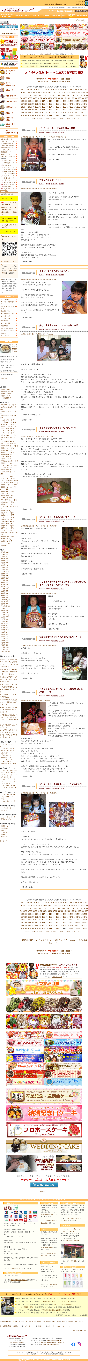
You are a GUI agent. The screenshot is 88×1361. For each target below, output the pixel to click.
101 (65, 98)
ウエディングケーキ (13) (8, 426)
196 (64, 113)
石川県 (54, 594)
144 (82, 104)
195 (61, 113)
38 (41, 92)
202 (85, 113)
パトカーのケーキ (44, 137)
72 (59, 95)
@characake (45, 1342)
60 (29, 95)
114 (43, 101)
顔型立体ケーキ (43, 334)
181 (78, 110)
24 (73, 90)
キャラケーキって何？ (7, 313)
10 (38, 90)
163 (82, 107)
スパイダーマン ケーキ (8, 781)
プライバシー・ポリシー (8, 331)
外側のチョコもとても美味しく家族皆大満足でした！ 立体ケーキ (9, 709)
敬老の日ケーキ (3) (7, 450)
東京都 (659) (5, 630)
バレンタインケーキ (9, 165)
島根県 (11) (4, 628)
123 (75, 101)
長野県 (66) (4, 623)
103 (72, 98)
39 (44, 92)
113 (40, 101)
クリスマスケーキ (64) (8, 428)
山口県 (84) (4, 593)
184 (22, 113)
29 (86, 90)
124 (78, 101)
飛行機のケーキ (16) (7, 513)
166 (25, 110)
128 (25, 104)
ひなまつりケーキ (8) (7, 424)
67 (46, 95)
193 (54, 113)
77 (72, 95)
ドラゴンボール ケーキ (8, 785)
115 (47, 101)
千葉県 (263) (5, 615)
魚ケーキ (4, 834)
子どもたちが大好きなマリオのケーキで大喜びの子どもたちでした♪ (9, 679)
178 (68, 110)
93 (44, 98)
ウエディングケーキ (7, 150)
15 (51, 90)
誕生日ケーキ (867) (7, 463)
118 (57, 101)
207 (36, 115)
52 (77, 92)
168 (32, 110)
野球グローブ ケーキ (7, 819)
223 (29, 118)
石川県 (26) (4, 612)
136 (54, 104)
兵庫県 (40, 701)
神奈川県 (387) (5, 606)
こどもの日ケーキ (8, 176)
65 (41, 95)
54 (82, 92)
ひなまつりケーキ (8, 167)
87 (29, 98)
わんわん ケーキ (6, 757)
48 (67, 92)
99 (59, 98)
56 (87, 92)
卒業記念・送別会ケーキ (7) (9, 461)
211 (50, 115)
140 (68, 104)
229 (50, 118)
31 (24, 92)
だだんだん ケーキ (7, 753)
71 (57, 95)
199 (75, 113)
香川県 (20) (4, 580)
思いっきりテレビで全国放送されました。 (14, 349)
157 (61, 107)
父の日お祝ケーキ (8, 178)
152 (43, 107)
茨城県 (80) (4, 556)
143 (78, 104)
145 (85, 104)
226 (40, 118)
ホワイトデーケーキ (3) (8, 444)
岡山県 (53, 137)
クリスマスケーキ (8, 189)
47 (64, 92)
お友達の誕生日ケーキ (7, 145)
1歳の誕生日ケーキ (6, 139)
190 (43, 113)
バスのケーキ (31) (6, 519)
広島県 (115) (5, 578)
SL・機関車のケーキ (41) (9, 500)
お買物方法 (4, 326)
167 (29, 110)
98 (56, 98)
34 (31, 92)
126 (85, 101)
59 (26, 95)
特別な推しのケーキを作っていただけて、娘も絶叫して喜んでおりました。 (9, 672)
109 (25, 101)
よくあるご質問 (5, 323)
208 (40, 115)
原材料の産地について (8, 34)
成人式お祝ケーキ (8, 163)
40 (46, 92)
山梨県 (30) (4, 595)
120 (64, 101)
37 (39, 92)
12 (43, 90)
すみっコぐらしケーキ (8, 772)
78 (74, 95)
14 (48, 90)
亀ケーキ (4, 837)
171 (43, 110)
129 (29, 104)
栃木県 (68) (4, 634)
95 (49, 98)
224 (33, 118)
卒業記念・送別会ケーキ (8, 156)
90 (36, 98)
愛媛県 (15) (4, 554)
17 (56, 90)
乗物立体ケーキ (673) (7, 515)
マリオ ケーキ (5, 799)
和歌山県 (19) (5, 651)
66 (44, 95)
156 (57, 107)
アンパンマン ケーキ (7, 748)
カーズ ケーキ (5, 810)
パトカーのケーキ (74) (8, 521)
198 (71, 113)
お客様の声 (4, 321)
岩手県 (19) (4, 563)
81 (82, 95)
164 (85, 107)
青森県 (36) (4, 608)
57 (21, 95)
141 (71, 104)
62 (34, 95)
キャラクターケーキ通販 (17, 1342)
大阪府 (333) (5, 617)
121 (68, 101)
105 (79, 98)
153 (47, 107)
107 (86, 98)
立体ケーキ (47, 701)
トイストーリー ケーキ (8, 779)
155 (54, 107)
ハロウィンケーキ (8, 184)
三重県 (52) (4, 589)
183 (85, 110)
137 (57, 104)
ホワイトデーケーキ (9, 169)
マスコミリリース (6, 318)
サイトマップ (5, 336)
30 (21, 92)
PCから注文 (14, 29)
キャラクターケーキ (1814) (9, 482)
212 (54, 115)
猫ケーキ (4, 830)
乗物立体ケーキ (61, 137)
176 (61, 110)
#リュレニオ (60, 1342)
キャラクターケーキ (44, 189)
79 (77, 95)
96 (51, 98)
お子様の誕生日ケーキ (7, 141)
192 (50, 113)
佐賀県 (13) (4, 584)
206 (32, 115)
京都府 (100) (5, 571)
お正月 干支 (7, 160)
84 (21, 98)
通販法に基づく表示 (7, 328)
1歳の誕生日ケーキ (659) (8, 405)
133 (43, 104)
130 (32, 104)
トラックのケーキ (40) (8, 517)
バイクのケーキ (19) (7, 502)
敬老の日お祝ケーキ (9, 182)
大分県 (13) (4, 619)
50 (72, 92)
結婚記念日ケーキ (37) (8, 452)
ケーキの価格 (5, 299)
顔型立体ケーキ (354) (7, 491)
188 (36, 113)
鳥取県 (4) (4, 625)
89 (34, 98)
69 (51, 95)
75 (67, 95)
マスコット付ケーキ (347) (9, 485)
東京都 (54, 280)
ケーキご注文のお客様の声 (42, 54)
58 (24, 95)
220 (82, 115)
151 (40, 107)
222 (26, 118)
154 (50, 107)
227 (43, 118)
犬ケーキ (4, 832)
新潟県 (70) (4, 604)
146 (22, 107)
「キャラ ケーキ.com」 (68, 1231)
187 (32, 113)
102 (68, 98)
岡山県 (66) (4, 558)
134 (47, 104)
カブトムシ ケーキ (7, 828)
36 (36, 92)
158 (64, 107)
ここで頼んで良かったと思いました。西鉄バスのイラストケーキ (9, 702)
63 (36, 95)
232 (61, 118)
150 (36, 107)
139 (64, 104)
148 (29, 107)
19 (61, 90)
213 (57, 115)
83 (87, 95)
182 (82, 110)
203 (22, 115)
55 (84, 92)
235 (71, 118)
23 (71, 90)
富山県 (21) (4, 638)
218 (75, 115)
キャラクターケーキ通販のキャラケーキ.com (57, 940)
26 (78, 90)
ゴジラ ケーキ (5, 783)
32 (26, 92)
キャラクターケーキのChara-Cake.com (45, 1360)
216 (68, 115)
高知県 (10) (4, 582)
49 (69, 92)
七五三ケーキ (7, 186)
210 (47, 115)
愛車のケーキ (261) (7, 523)
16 (53, 90)
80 (79, 95)
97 (54, 98)
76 (69, 95)
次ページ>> (78, 118)
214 (61, 115)
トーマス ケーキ (6, 808)
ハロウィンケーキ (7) (7, 433)
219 (78, 115)
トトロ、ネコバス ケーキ (9, 770)
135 (50, 104)
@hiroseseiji (53, 1342)
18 (58, 90)
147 (25, 107)
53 (79, 92)
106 (82, 98)
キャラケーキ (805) (7, 476)
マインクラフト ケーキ (8, 801)
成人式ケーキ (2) (6, 459)
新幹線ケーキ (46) (6, 504)
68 (49, 95)
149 (32, 107)
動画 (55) (4, 545)
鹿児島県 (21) (5, 599)
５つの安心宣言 (5, 316)
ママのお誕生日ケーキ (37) (9, 446)
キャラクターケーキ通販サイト (70, 1229)
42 (51, 92)
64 (39, 95)
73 (61, 95)
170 (40, 110)
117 (54, 101)
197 (68, 113)
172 (47, 110)
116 (50, 101)
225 (36, 118)
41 (49, 92)
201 (82, 113)
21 (66, 90)
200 (78, 113)
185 (25, 113)
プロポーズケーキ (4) (7, 441)
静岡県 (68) (4, 610)
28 (83, 90)
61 (31, 95)
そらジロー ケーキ (7, 759)
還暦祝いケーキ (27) (7, 448)
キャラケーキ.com (26, 54)
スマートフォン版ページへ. (54, 4)
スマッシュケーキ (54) (8, 431)
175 (57, 110)
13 (46, 90)
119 (61, 101)
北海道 (51, 334)
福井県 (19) (4, 640)
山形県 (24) (4, 591)
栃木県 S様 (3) (6, 394)
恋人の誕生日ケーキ (7, 148)
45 (59, 92)
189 (40, 113)
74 (64, 95)
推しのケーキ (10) (6, 530)
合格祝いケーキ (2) (7, 454)
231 (57, 118)
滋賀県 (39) (4, 597)
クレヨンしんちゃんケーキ (9, 775)
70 (54, 95)
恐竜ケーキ (4, 826)
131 (36, 104)
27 (81, 90)
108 (22, 101)
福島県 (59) (4, 645)
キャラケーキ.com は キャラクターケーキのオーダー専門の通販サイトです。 (47, 57)
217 (71, 115)
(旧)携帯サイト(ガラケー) (9, 261)
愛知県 (54, 793)
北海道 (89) (4, 649)
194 (57, 113)
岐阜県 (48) (4, 565)
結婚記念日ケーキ (6, 152)
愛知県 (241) (5, 552)
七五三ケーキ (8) (6, 456)
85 (24, 98)
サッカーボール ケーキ (8, 817)
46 (61, 92)
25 (76, 90)
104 (75, 98)
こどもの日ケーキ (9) (7, 420)
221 (85, 115)
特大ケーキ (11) (6, 539)
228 (47, 118)
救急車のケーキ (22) (7, 526)
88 (31, 98)
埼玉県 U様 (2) (6, 389)
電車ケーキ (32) (6, 511)
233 (64, 118)
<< (22, 90)
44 (57, 92)
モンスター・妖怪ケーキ (8, 788)
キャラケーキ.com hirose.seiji (50, 1344)
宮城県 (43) (4, 569)
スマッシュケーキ (71, 974)
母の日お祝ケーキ (8, 171)
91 (39, 98)
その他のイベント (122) (8, 422)
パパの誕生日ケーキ (7, 143)
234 (68, 118)
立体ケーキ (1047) (6, 541)
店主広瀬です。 (5, 311)
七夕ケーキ (6, 180)
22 (68, 90)
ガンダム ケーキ (6, 777)
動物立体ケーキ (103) (7, 536)
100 (61, 98)
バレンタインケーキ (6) (8, 435)
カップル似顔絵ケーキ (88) (9, 480)
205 (29, 115)
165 (22, 110)
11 (41, 90)
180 (75, 110)
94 (46, 98)
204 (25, 115)
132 (40, 104)
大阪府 (54, 189)
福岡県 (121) (5, 643)
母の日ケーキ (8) (6, 469)
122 (71, 101)
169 (36, 110)
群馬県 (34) (4, 576)
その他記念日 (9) (6, 398)
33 (29, 92)
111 (32, 101)
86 (26, 98)
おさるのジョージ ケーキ (9, 763)
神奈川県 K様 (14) (7, 391)
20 (63, 90)
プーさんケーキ (6, 761)
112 (36, 101)
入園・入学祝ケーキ (9, 173)
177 (64, 110)
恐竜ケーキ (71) (6, 493)
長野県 (54, 645)
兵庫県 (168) (5, 647)
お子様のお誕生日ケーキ (29, 137)
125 (82, 101)
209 (43, 115)
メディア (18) (5, 543)
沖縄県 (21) (4, 561)
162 (78, 107)
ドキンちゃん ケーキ (7, 755)
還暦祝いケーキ (5, 154)
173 (50, 110)
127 (22, 104)
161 (75, 107)
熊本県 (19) (4, 574)
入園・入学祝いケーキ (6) (9, 465)
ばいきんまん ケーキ (7, 751)
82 (84, 95)
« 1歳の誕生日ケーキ (28, 940)
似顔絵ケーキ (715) (7, 495)
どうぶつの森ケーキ (7, 797)
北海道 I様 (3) (5, 396)
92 (41, 98)
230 (54, 118)
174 (54, 110)
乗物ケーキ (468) (6, 498)
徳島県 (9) (4, 632)
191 (47, 113)
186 (29, 113)
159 (68, 107)
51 (74, 92)
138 (61, 104)
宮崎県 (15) (4, 567)
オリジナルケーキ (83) (8, 478)
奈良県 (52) (4, 636)
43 (54, 92)
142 (75, 104)
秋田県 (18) (4, 602)
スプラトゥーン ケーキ (8, 794)
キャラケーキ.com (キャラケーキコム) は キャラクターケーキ (24, 1294)
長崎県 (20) (4, 621)
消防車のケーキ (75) (7, 528)
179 (71, 110)
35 (34, 92)
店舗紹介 (3, 333)
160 (71, 107)
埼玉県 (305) (5, 587)
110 (29, 101)
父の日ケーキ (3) (6, 467)
